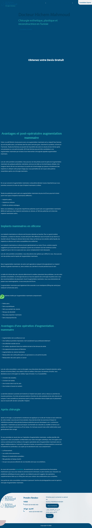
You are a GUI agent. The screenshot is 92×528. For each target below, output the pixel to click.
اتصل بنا (50, 516)
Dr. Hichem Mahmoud (30, 3)
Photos (55, 3)
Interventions (42, 3)
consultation (19, 469)
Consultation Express (85, 2)
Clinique (49, 3)
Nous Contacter (52, 506)
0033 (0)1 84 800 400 (35, 511)
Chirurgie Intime (67, 3)
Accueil (20, 3)
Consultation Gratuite (26, 29)
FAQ (60, 3)
